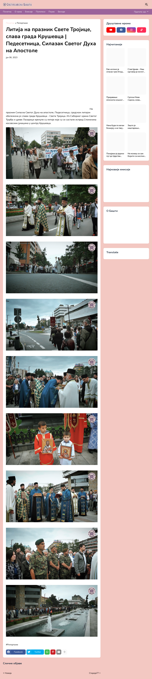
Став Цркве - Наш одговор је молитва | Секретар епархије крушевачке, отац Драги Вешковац (137, 70)
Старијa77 (94, 673)
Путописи (40, 11)
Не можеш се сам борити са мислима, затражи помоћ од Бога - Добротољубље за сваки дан (137, 155)
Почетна (7, 11)
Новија (8, 673)
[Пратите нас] (141, 12)
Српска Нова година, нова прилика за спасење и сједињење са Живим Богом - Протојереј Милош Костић (136, 98)
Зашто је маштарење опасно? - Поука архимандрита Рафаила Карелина (137, 127)
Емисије (29, 11)
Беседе (61, 11)
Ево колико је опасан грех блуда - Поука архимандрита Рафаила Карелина (115, 70)
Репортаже (22, 23)
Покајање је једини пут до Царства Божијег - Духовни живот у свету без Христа (115, 155)
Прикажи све (29, 663)
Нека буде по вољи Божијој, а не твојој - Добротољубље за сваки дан (115, 127)
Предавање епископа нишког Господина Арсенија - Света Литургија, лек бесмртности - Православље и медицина (114, 98)
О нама (18, 11)
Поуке (52, 11)
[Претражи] (146, 4)
